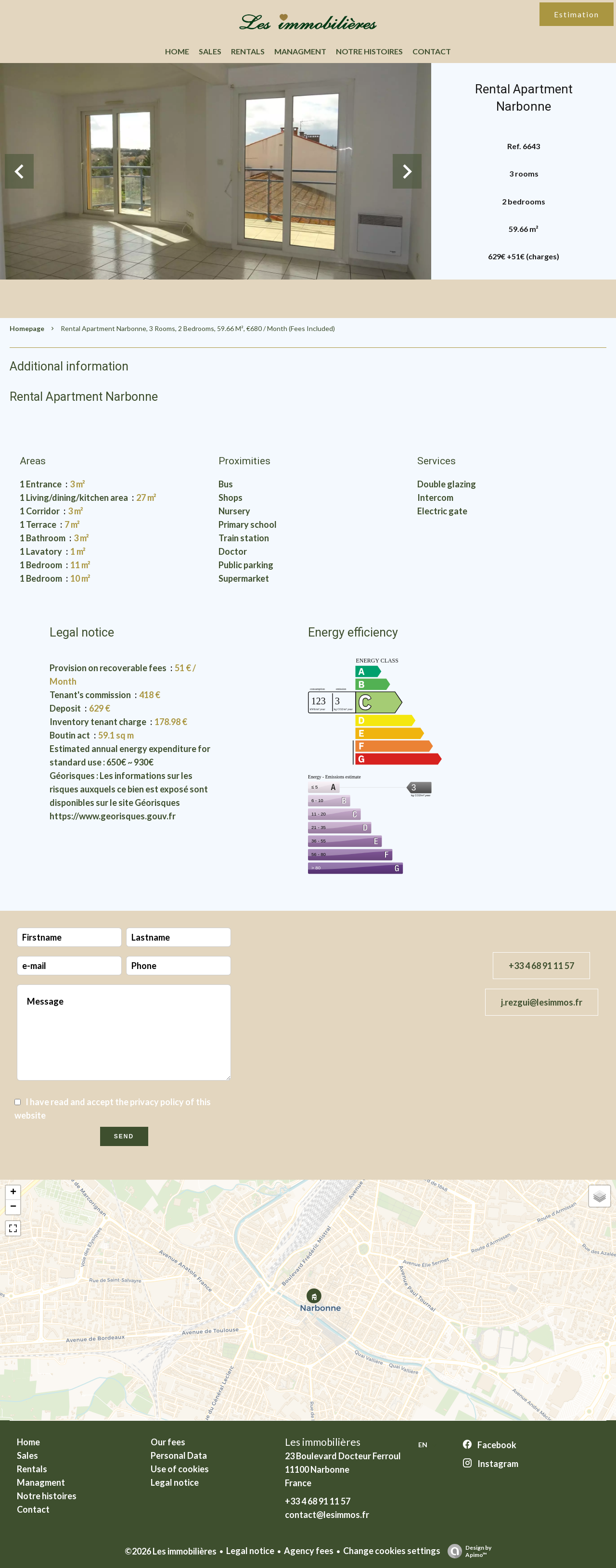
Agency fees (309, 1550)
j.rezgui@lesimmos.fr (541, 1002)
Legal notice (250, 1550)
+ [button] (13, 1193)
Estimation (576, 14)
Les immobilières (322, 1442)
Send (124, 1136)
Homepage (27, 328)
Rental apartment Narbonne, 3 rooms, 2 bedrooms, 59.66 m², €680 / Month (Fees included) (198, 328)
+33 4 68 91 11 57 (541, 965)
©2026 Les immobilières (171, 1551)
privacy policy (157, 1101)
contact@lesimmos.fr (327, 1514)
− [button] (13, 1207)
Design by (467, 1551)
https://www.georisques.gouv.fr (113, 816)
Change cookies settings (391, 1550)
